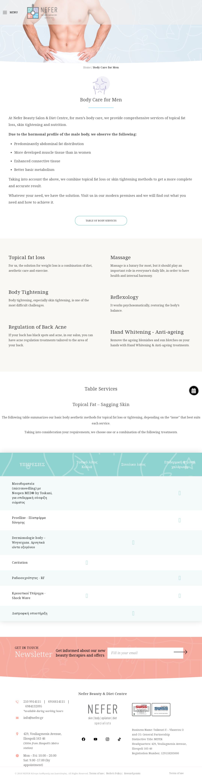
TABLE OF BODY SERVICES (101, 220)
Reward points (132, 773)
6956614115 (56, 701)
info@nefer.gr (33, 718)
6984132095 (33, 706)
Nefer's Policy (114, 773)
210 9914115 (32, 701)
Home (87, 67)
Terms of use (96, 773)
